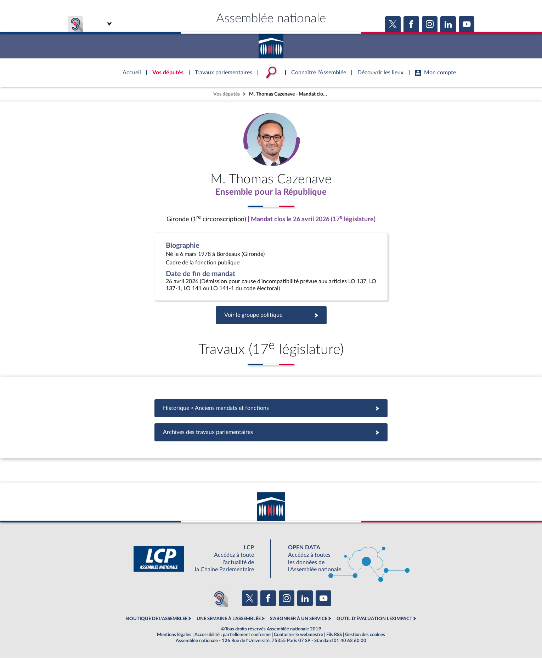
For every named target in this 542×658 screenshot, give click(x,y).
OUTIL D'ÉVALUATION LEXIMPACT (374, 619)
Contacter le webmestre (298, 635)
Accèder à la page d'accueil (271, 43)
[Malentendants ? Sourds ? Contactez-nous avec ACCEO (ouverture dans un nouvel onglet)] (219, 598)
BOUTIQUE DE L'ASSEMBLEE (156, 619)
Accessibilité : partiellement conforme (232, 635)
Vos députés (226, 94)
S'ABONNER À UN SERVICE (298, 619)
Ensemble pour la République (271, 192)
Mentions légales (174, 635)
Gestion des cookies (365, 635)
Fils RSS (334, 635)
